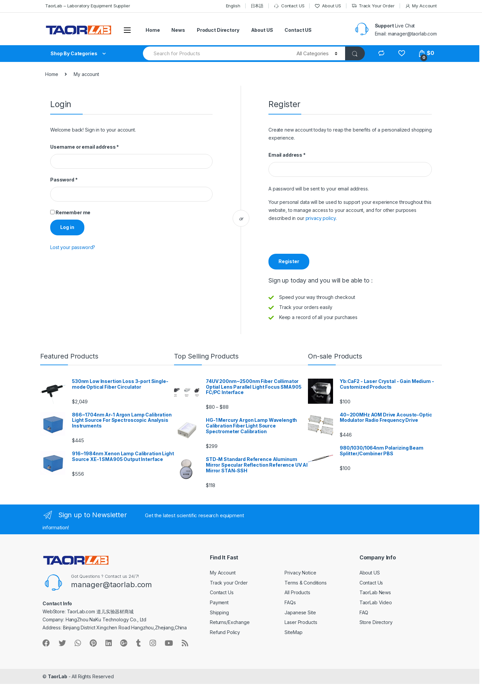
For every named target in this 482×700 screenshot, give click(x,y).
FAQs (290, 602)
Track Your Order (373, 6)
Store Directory (376, 622)
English (233, 5)
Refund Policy (225, 632)
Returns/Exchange (230, 622)
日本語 (257, 5)
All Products (297, 592)
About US (328, 6)
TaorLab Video (375, 602)
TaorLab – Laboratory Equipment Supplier (87, 5)
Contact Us (222, 592)
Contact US (289, 6)
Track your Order (229, 583)
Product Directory (218, 30)
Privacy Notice (300, 572)
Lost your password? (72, 247)
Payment (219, 602)
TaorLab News (375, 592)
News (178, 30)
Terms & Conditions (305, 583)
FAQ (364, 612)
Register (288, 261)
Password (64, 179)
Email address (287, 155)
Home (153, 30)
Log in (67, 227)
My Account (421, 6)
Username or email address (84, 147)
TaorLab (57, 676)
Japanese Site (300, 612)
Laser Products (301, 622)
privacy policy (321, 218)
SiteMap (293, 632)
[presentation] (319, 241)
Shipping (219, 612)
